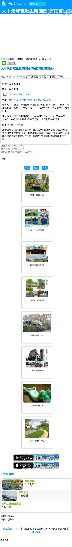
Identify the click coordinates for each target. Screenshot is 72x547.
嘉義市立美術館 (37, 300)
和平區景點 (32, 77)
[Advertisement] (36, 36)
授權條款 (36, 531)
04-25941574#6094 (19, 94)
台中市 (12, 76)
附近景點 (8, 474)
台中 (60, 77)
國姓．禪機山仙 (37, 195)
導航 (44, 168)
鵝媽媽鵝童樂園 (37, 265)
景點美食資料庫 (11, 528)
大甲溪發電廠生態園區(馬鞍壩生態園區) (27, 68)
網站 (27, 168)
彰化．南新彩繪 (37, 230)
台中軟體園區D (37, 370)
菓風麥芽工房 (37, 335)
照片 (36, 168)
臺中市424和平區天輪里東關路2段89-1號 (30, 100)
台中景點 (51, 77)
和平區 (5, 59)
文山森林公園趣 (37, 440)
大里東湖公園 (37, 405)
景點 (3, 76)
